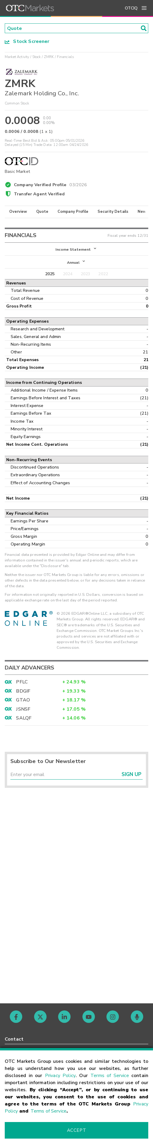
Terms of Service (109, 1075)
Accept (76, 1130)
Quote (42, 212)
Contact (14, 1039)
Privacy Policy (60, 1075)
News (143, 212)
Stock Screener (27, 41)
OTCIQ (131, 8)
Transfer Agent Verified (39, 194)
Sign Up (131, 775)
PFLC (22, 683)
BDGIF (23, 692)
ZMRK (49, 57)
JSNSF (23, 709)
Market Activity (17, 57)
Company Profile (73, 212)
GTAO (23, 701)
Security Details (113, 212)
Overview (18, 212)
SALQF (23, 719)
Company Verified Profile (50, 184)
